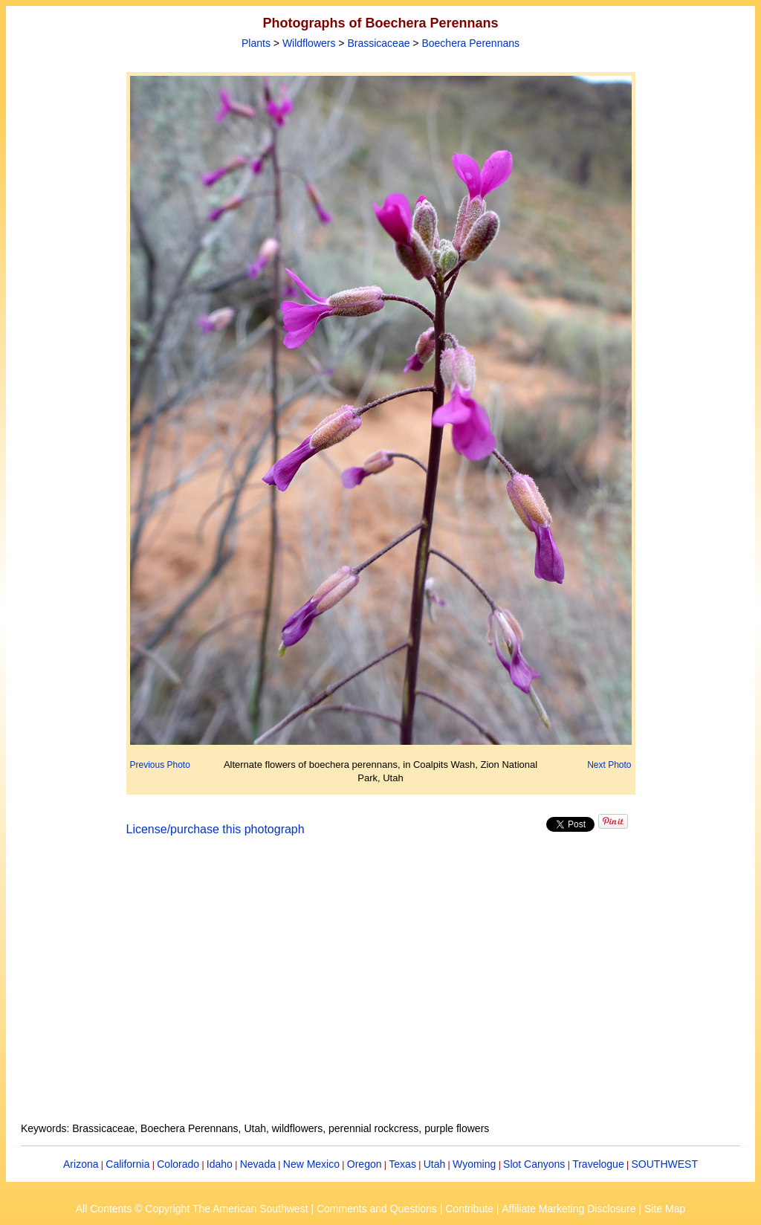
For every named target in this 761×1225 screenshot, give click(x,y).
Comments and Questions (377, 1209)
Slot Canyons (534, 1164)
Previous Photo (160, 765)
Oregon (364, 1164)
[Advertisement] (380, 988)
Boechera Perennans (470, 43)
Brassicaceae (378, 43)
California (127, 1164)
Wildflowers (309, 43)
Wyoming (474, 1164)
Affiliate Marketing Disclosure (568, 1209)
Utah (435, 1164)
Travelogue (598, 1164)
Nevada (258, 1164)
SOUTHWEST (665, 1164)
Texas (402, 1164)
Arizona (80, 1164)
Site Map (664, 1209)
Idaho (220, 1164)
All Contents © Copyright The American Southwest (192, 1209)
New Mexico (311, 1164)
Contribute (469, 1209)
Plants (256, 43)
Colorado (178, 1164)
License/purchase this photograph (215, 829)
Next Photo (609, 765)
